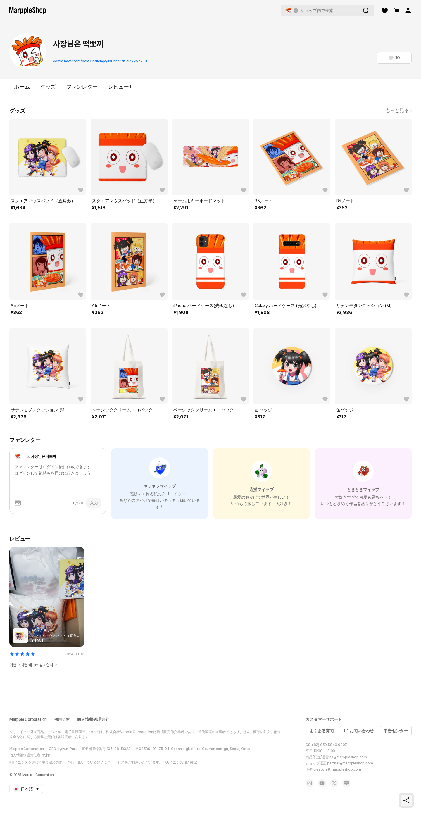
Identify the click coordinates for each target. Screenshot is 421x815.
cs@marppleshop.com (348, 757)
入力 (94, 503)
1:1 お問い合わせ (359, 730)
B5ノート (264, 201)
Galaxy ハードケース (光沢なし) (285, 305)
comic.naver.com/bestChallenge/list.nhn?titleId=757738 (100, 61)
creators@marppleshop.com (337, 769)
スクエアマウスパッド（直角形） (43, 201)
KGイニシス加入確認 (181, 762)
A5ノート (20, 305)
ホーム (21, 89)
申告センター (396, 730)
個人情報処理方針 (93, 719)
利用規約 (62, 719)
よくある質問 (321, 730)
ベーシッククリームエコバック (122, 410)
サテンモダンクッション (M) (363, 305)
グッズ (48, 87)
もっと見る (399, 110)
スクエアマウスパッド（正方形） (124, 201)
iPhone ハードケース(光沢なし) (203, 305)
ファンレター (82, 87)
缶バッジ (263, 410)
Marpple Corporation (28, 719)
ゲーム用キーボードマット (199, 201)
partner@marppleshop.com (350, 763)
